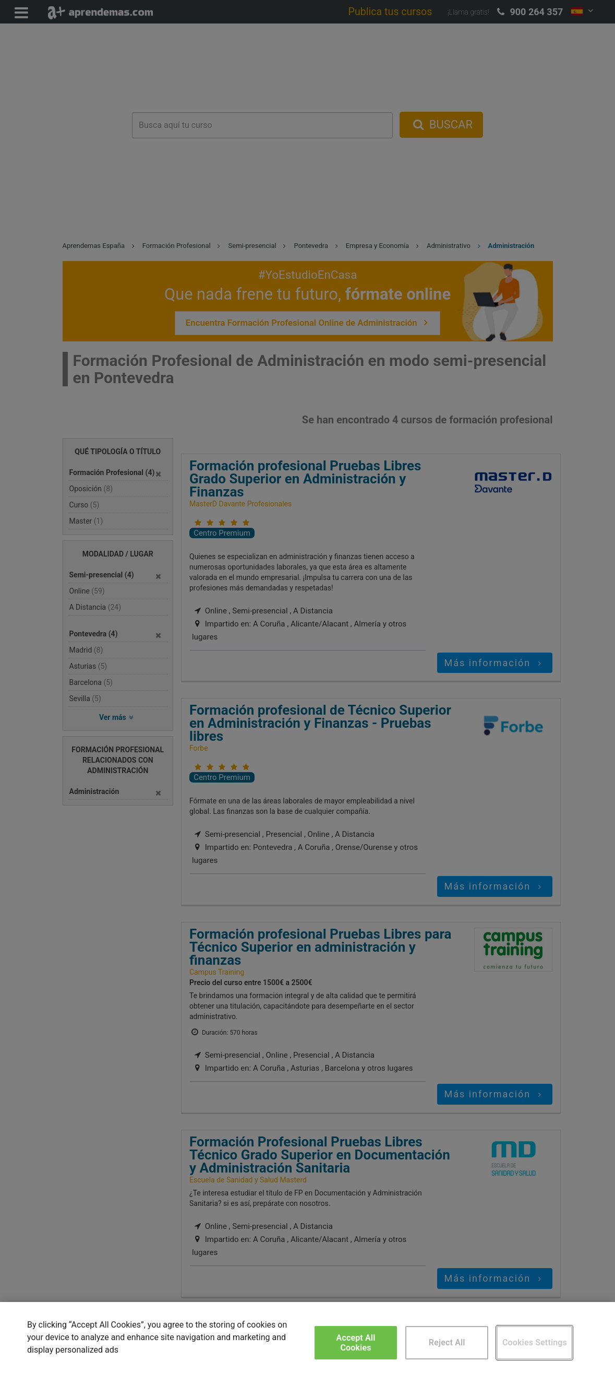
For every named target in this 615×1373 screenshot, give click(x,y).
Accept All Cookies (356, 1343)
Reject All (447, 1342)
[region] (307, 1337)
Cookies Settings (534, 1342)
